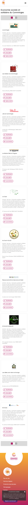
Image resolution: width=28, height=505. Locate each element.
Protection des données (9, 484)
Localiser (8, 52)
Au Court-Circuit (6, 240)
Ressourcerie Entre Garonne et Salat (12, 280)
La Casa (4, 196)
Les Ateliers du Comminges (10, 73)
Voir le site (8, 56)
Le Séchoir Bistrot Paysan (9, 153)
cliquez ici (17, 498)
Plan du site (6, 478)
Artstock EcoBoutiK (7, 326)
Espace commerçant (10, 501)
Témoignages (6, 487)
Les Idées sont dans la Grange (10, 372)
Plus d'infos (8, 141)
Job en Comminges (7, 114)
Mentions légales (7, 481)
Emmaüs (4, 407)
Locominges (5, 30)
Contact (5, 490)
